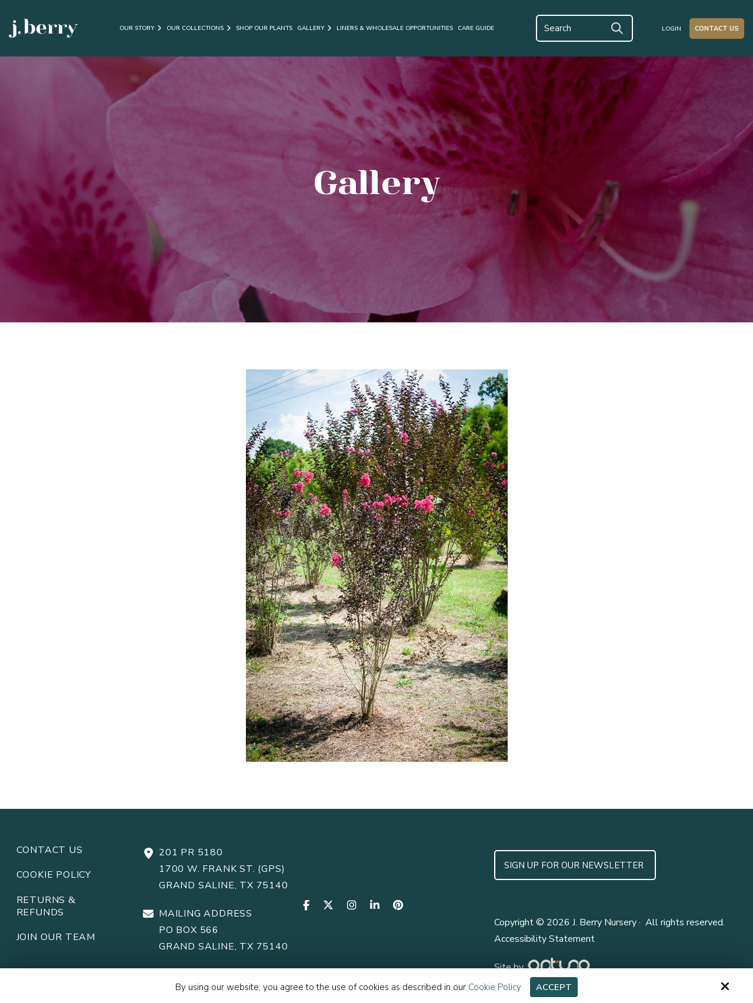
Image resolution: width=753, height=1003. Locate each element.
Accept (554, 987)
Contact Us (717, 28)
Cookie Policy (494, 987)
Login (671, 29)
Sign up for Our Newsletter (575, 865)
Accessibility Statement (544, 938)
